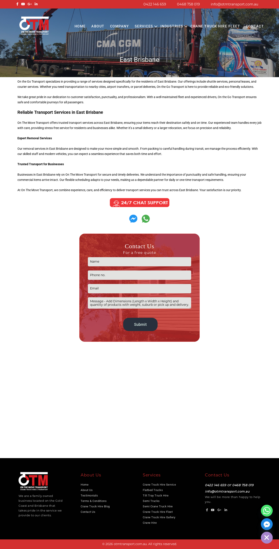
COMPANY (119, 26)
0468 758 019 (188, 4)
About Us (87, 490)
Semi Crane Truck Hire (158, 506)
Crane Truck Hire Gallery (159, 517)
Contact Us (88, 511)
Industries (171, 26)
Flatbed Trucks (153, 490)
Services (144, 26)
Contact (255, 26)
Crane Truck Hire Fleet (215, 26)
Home (80, 26)
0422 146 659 (154, 4)
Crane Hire (150, 522)
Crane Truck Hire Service (159, 484)
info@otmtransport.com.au (234, 4)
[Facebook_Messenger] (267, 524)
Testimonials (89, 495)
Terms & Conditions (94, 501)
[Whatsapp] (267, 511)
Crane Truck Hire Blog (95, 506)
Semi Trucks (151, 501)
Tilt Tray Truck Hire (155, 495)
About (97, 26)
